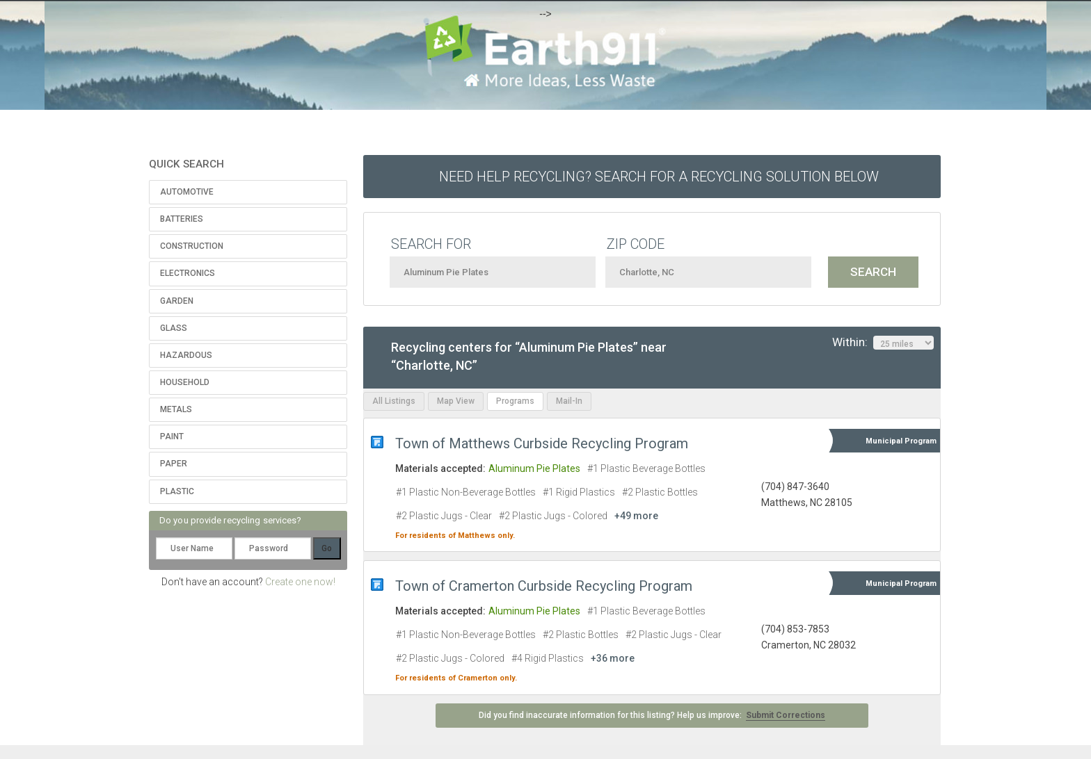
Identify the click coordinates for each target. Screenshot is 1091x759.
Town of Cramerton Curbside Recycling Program (543, 586)
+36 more (613, 658)
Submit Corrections (785, 715)
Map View (456, 401)
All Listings (393, 401)
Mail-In (569, 401)
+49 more (636, 515)
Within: (883, 342)
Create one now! (300, 581)
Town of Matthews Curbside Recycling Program (541, 443)
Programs (515, 401)
